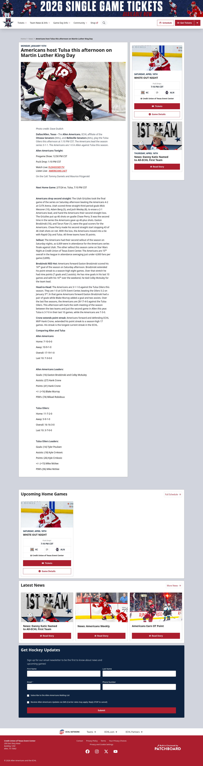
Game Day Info (61, 22)
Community (81, 22)
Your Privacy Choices (117, 741)
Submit (101, 710)
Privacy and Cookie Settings (101, 744)
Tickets (22, 22)
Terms (103, 741)
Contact (80, 741)
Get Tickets (184, 22)
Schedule (165, 22)
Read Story (157, 166)
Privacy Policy (92, 741)
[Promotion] (101, 8)
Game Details (157, 114)
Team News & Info (40, 22)
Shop (94, 22)
